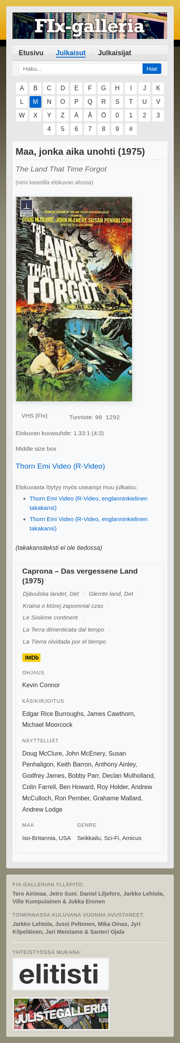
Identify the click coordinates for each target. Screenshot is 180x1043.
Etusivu (31, 53)
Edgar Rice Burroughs (52, 713)
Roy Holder (112, 787)
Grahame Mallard (117, 798)
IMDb (32, 657)
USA (65, 838)
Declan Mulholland (128, 775)
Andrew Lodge (42, 809)
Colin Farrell (39, 787)
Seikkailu (89, 838)
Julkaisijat (114, 53)
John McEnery (85, 753)
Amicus (132, 838)
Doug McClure (42, 753)
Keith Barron (74, 764)
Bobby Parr (83, 775)
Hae (151, 68)
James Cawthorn (110, 713)
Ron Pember (72, 798)
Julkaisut (71, 53)
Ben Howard (76, 787)
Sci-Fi (111, 838)
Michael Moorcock (47, 724)
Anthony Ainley (115, 764)
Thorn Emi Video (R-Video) (60, 466)
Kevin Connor (41, 685)
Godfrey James (43, 775)
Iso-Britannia (38, 838)
